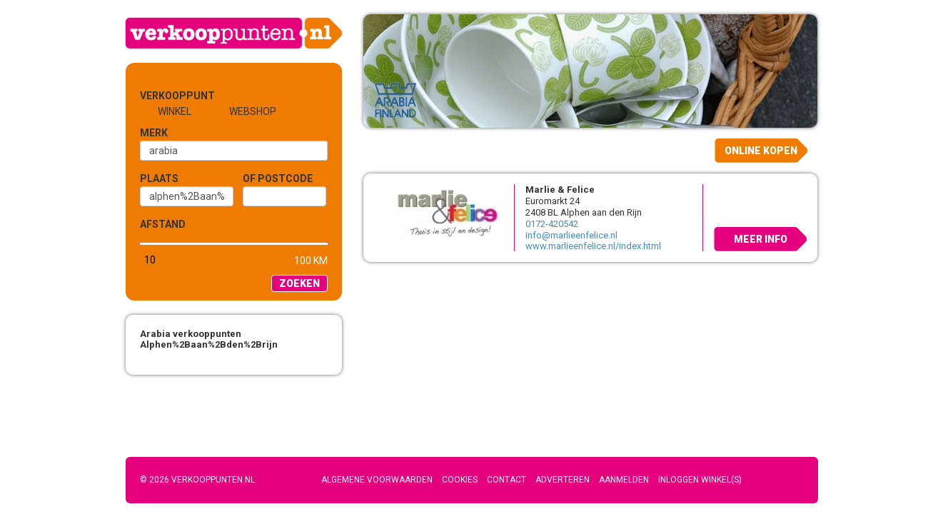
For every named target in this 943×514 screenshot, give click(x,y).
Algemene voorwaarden (377, 480)
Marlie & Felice (560, 189)
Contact (506, 480)
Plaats (159, 178)
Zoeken (299, 283)
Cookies (460, 480)
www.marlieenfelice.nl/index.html (593, 246)
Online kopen (761, 150)
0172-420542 (551, 223)
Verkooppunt (163, 95)
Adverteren (562, 480)
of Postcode (278, 178)
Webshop (252, 111)
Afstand (163, 224)
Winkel (174, 111)
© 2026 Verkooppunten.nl (197, 480)
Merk (154, 132)
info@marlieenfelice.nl (571, 235)
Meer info (760, 239)
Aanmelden (624, 480)
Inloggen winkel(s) (700, 480)
